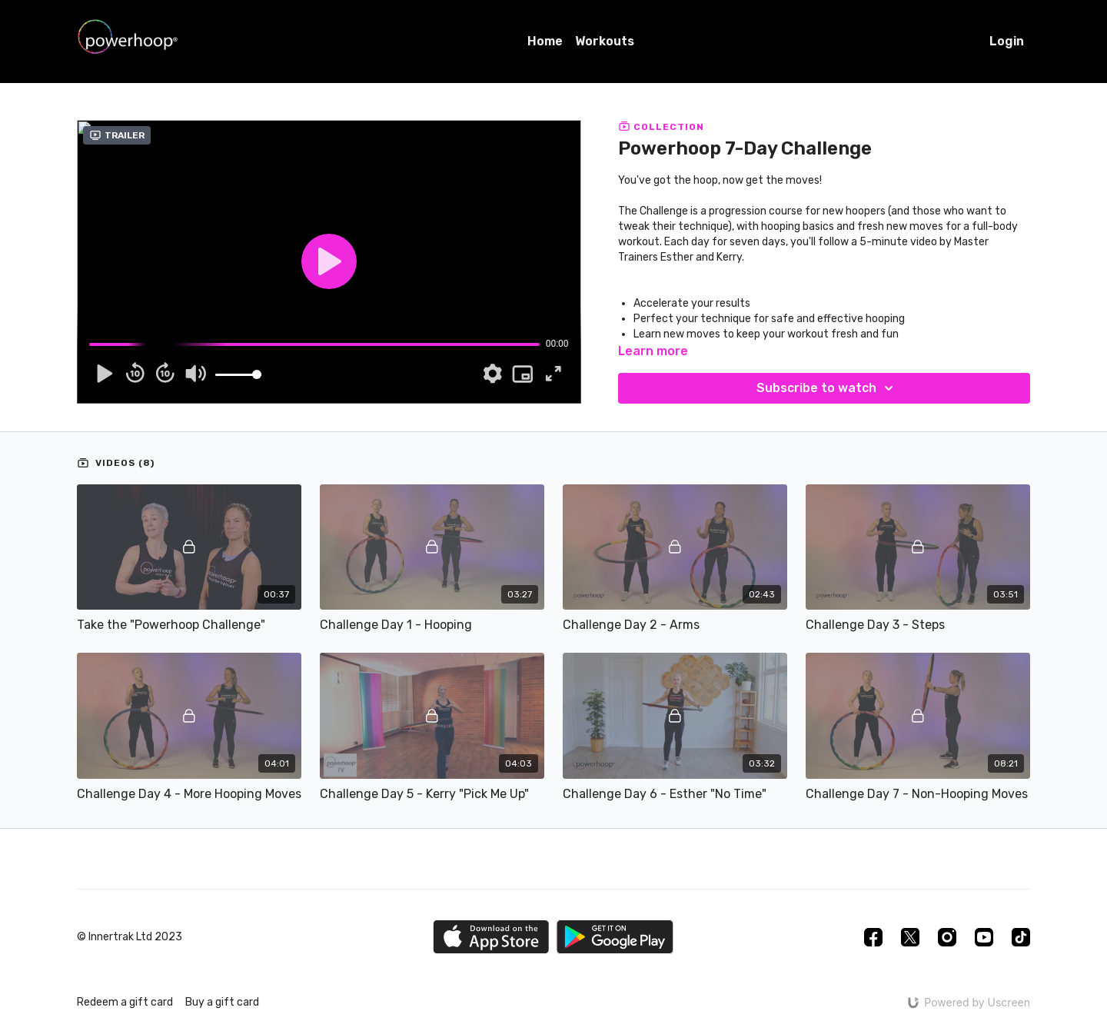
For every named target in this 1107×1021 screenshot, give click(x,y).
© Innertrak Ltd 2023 (129, 937)
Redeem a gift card (125, 1002)
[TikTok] (1021, 937)
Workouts (604, 41)
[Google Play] (615, 937)
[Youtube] (984, 937)
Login (1006, 41)
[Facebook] (873, 937)
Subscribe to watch (827, 388)
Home (545, 41)
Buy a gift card (222, 1002)
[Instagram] (947, 937)
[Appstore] (491, 937)
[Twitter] (910, 937)
